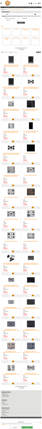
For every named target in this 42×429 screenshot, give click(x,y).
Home (2, 7)
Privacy (3, 414)
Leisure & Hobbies (28, 7)
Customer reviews (5, 405)
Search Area (6, 19)
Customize (15, 427)
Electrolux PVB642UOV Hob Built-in (31, 220)
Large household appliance (16, 17)
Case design (24, 19)
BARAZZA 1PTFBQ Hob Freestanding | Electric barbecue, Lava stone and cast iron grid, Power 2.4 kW (31, 67)
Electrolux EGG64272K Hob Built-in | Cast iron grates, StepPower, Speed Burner (30, 111)
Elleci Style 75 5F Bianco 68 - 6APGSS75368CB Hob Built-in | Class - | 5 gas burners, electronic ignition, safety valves (11, 309)
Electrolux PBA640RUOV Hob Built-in (11, 198)
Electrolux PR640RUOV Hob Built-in (30, 198)
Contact (3, 403)
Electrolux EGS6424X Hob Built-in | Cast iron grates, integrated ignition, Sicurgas (11, 133)
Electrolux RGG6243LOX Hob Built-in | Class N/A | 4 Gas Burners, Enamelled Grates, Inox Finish (11, 111)
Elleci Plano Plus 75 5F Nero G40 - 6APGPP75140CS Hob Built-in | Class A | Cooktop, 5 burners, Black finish (30, 287)
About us (3, 402)
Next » (23, 50)
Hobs (21, 17)
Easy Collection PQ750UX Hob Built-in (11, 220)
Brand (7, 21)
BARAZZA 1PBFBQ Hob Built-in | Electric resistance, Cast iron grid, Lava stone (11, 67)
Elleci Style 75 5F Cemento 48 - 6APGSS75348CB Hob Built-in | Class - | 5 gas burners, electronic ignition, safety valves (11, 331)
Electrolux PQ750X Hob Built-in (31, 176)
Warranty (3, 411)
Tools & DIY (34, 7)
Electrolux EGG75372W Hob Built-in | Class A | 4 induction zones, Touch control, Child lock (11, 155)
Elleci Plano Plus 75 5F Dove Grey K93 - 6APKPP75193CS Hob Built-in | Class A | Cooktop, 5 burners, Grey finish (30, 265)
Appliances (9, 17)
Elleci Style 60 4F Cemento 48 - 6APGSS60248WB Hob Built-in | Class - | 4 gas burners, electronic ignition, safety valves (30, 353)
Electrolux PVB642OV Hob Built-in (11, 242)
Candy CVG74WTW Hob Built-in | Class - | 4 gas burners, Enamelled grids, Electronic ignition (31, 89)
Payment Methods (5, 397)
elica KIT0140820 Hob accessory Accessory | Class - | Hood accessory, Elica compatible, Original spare (11, 265)
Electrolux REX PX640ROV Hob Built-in (31, 242)
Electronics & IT (22, 7)
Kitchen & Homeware (15, 7)
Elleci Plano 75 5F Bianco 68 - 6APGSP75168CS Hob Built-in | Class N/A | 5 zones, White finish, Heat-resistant (31, 375)
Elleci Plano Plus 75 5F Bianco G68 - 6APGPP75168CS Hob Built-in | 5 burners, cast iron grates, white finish (11, 287)
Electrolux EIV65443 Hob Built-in (31, 154)
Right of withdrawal (5, 413)
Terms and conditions (5, 410)
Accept (27, 427)
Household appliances (7, 7)
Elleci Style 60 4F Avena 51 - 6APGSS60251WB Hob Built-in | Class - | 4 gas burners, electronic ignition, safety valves (11, 353)
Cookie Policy (3, 424)
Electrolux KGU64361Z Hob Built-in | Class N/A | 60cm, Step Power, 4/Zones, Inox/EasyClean (11, 177)
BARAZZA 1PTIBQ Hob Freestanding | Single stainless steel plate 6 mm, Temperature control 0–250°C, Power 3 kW (11, 89)
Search (7, 15)
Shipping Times (4, 394)
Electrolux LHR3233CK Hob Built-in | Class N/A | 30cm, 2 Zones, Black (31, 133)
